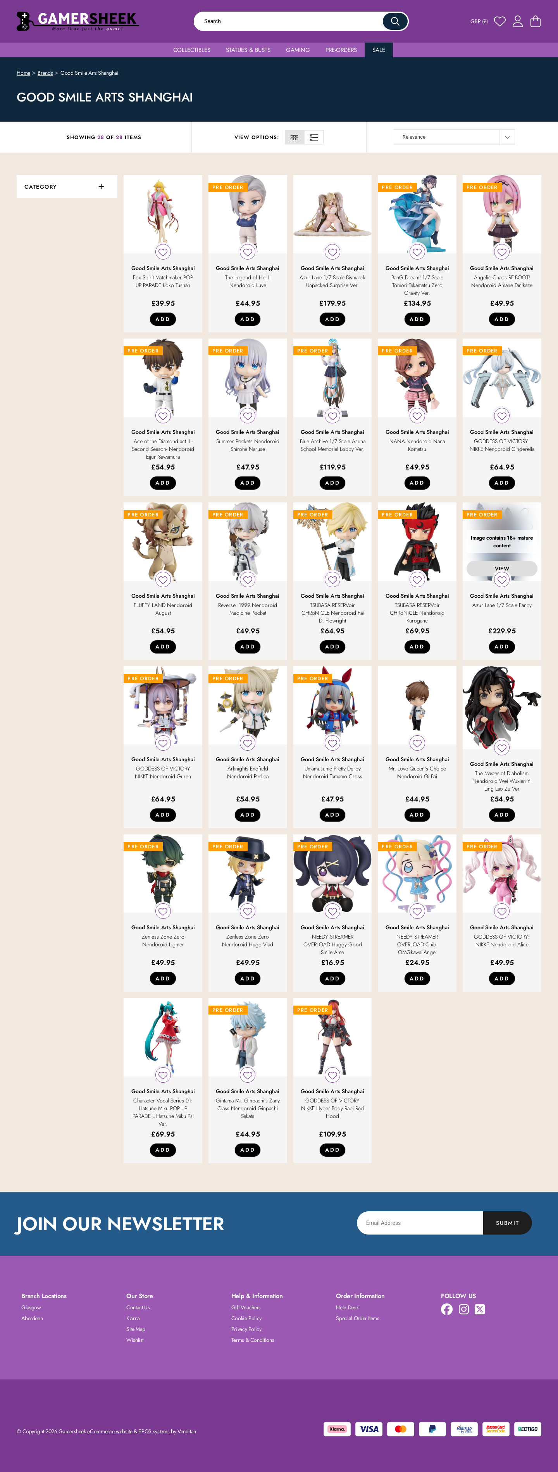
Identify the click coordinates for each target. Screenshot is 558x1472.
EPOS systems (153, 1431)
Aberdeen (32, 1318)
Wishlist (134, 1340)
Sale (378, 50)
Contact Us (138, 1307)
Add (162, 319)
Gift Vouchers (246, 1307)
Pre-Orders (341, 50)
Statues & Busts (248, 50)
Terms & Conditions (252, 1340)
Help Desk (347, 1307)
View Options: (256, 137)
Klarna (133, 1318)
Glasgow (31, 1307)
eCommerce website (109, 1431)
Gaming (298, 50)
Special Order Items (357, 1318)
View (502, 569)
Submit (507, 1223)
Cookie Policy (246, 1318)
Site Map (135, 1329)
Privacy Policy (246, 1329)
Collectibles (191, 50)
